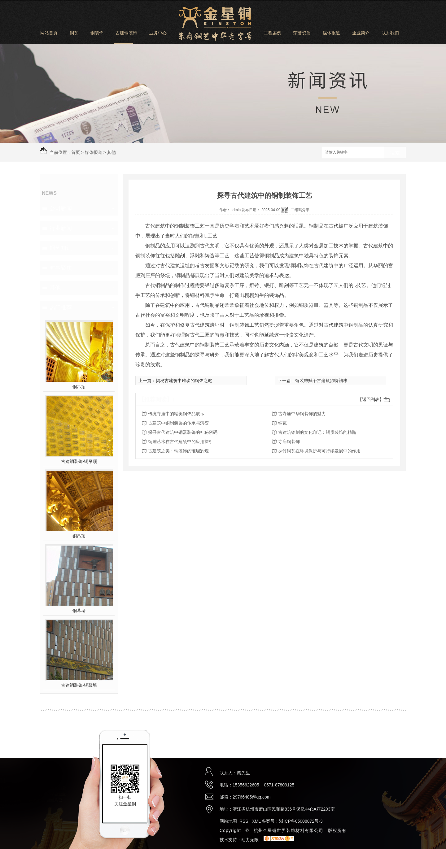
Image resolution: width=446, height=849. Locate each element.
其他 (111, 152)
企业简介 (360, 32)
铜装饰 (96, 32)
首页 (75, 152)
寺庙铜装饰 (289, 441)
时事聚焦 (61, 268)
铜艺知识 (61, 248)
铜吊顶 (78, 386)
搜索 (395, 152)
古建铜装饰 (126, 32)
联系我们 (390, 32)
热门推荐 (61, 307)
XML (257, 821)
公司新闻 (61, 208)
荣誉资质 (302, 32)
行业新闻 (61, 228)
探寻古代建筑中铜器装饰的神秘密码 (182, 432)
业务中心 (158, 32)
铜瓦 (74, 32)
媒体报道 (331, 32)
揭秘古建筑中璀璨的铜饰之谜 (184, 380)
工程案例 (272, 32)
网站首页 (49, 32)
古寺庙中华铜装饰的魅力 (302, 413)
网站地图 (228, 821)
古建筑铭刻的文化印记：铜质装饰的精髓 (317, 432)
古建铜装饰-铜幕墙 (79, 685)
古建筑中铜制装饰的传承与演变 (178, 422)
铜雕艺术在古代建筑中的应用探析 (180, 441)
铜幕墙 (78, 610)
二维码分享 (300, 210)
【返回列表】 (371, 399)
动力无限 (250, 839)
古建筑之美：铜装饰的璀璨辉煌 (178, 450)
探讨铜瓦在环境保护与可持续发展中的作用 (319, 450)
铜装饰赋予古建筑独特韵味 (321, 380)
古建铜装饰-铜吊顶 (79, 461)
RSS (244, 821)
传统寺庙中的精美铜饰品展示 (176, 413)
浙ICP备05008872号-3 (300, 821)
